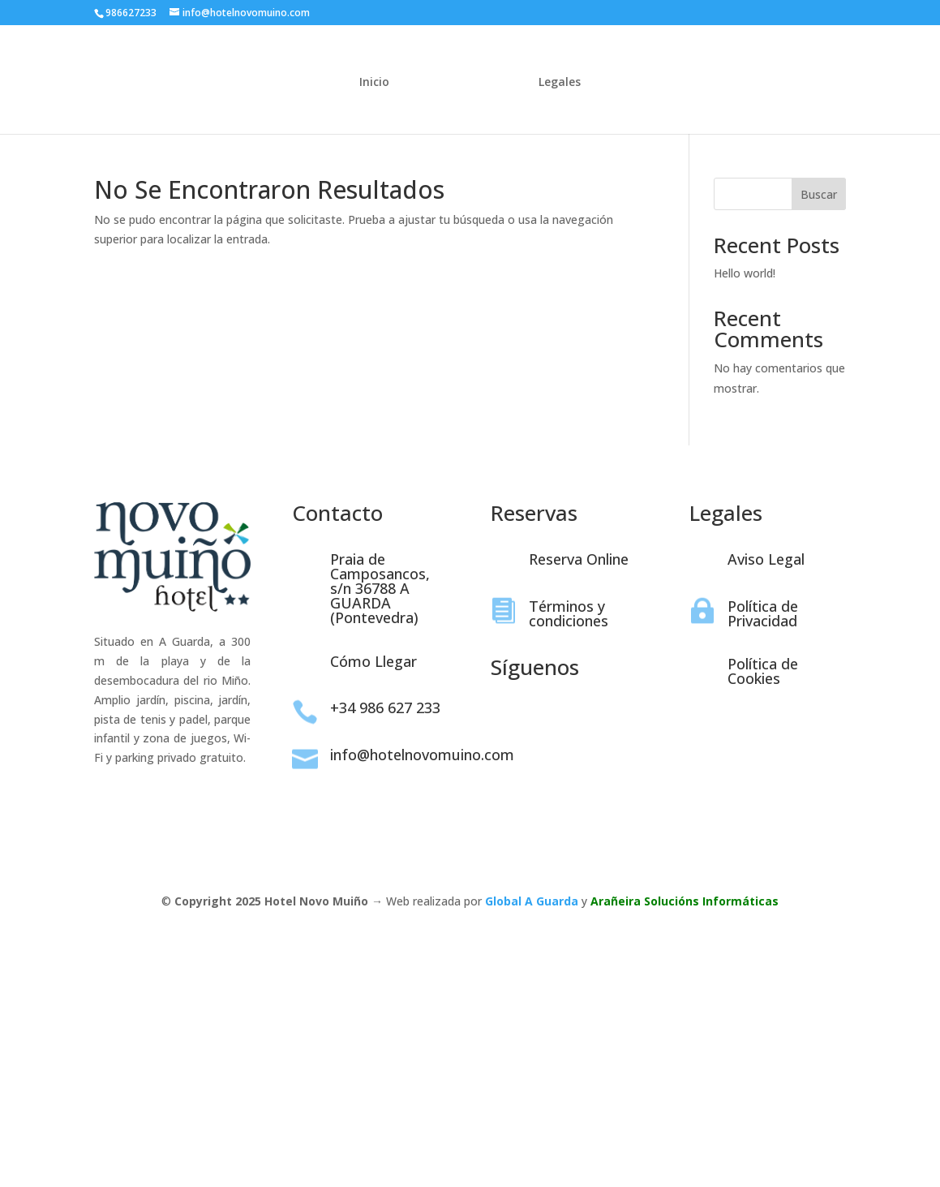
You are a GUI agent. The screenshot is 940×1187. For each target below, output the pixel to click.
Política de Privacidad (763, 613)
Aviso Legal (766, 559)
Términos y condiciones (568, 613)
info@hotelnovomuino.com (422, 754)
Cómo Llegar (373, 661)
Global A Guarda (531, 901)
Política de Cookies (763, 671)
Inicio (378, 80)
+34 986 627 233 (385, 707)
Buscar (819, 194)
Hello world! (744, 273)
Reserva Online (579, 559)
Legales (555, 80)
